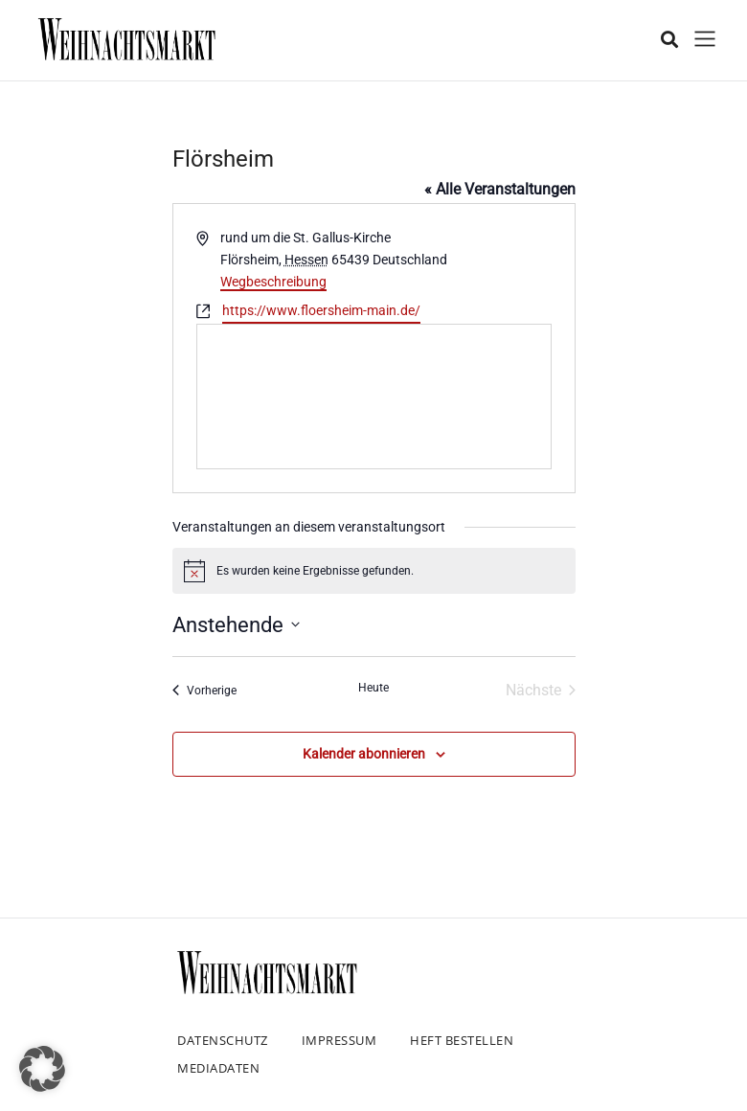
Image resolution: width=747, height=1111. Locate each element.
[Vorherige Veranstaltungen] (204, 690)
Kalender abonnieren (364, 753)
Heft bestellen (461, 1040)
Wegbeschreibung (273, 281)
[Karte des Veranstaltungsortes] (374, 396)
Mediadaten (218, 1068)
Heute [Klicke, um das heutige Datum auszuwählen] (373, 687)
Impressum (339, 1040)
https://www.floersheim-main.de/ (321, 310)
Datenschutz (222, 1040)
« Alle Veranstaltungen (500, 189)
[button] (42, 1069)
